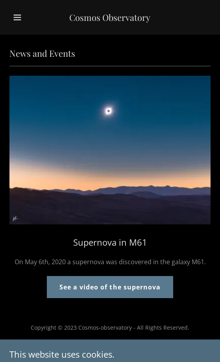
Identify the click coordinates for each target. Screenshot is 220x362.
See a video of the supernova (109, 287)
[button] (24, 17)
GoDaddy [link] (104, 345)
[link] (109, 18)
